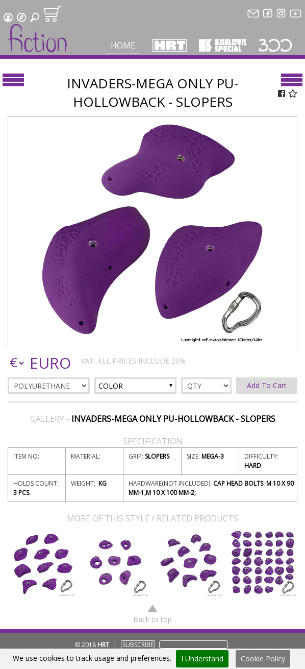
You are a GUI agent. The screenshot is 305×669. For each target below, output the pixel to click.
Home (123, 45)
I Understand (202, 658)
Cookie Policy (263, 658)
